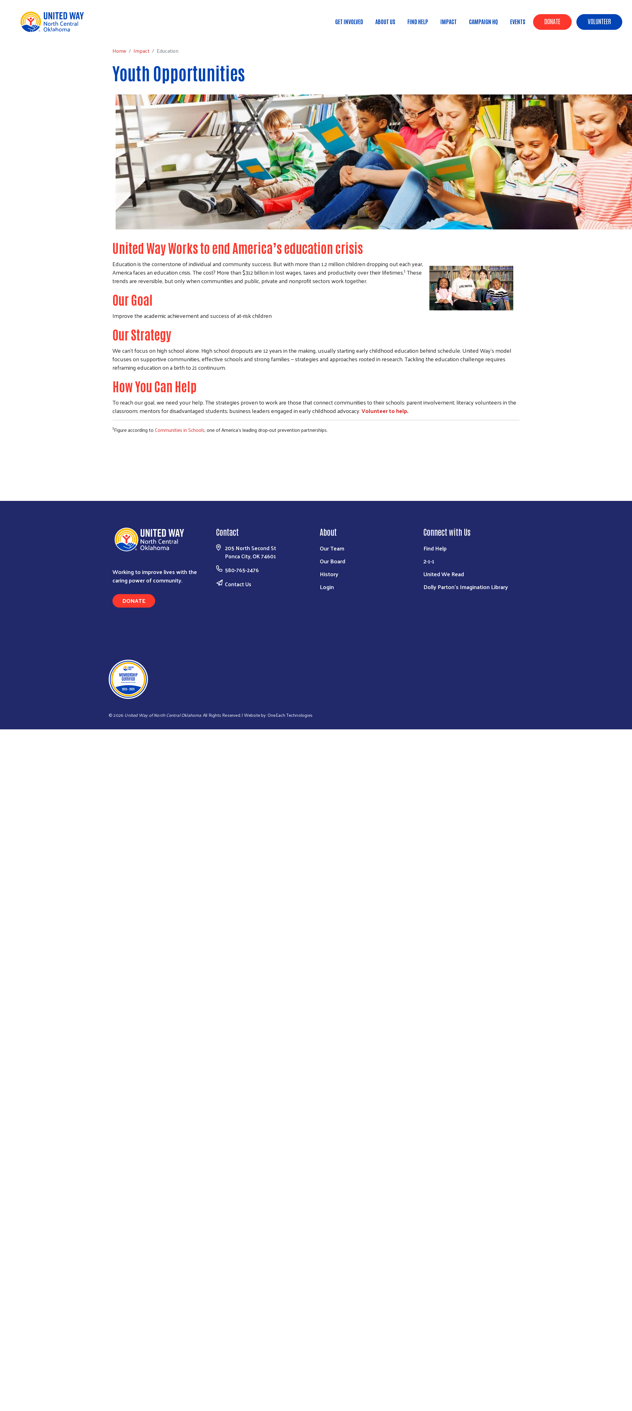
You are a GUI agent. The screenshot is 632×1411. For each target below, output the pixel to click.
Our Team (332, 548)
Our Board (332, 561)
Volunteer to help (384, 410)
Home (37, 31)
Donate (552, 21)
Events (517, 21)
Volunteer (599, 21)
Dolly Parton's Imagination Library (465, 587)
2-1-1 (428, 561)
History (329, 574)
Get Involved (349, 21)
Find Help (417, 21)
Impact (448, 21)
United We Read (443, 574)
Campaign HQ (483, 21)
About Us (385, 21)
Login (327, 587)
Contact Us (238, 584)
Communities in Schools (179, 429)
